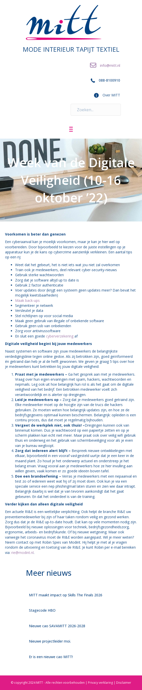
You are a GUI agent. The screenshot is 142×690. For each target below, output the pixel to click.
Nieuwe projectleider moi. (50, 641)
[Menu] (71, 129)
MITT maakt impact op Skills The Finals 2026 (65, 595)
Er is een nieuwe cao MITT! (51, 656)
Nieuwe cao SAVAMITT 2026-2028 (57, 625)
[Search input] (96, 110)
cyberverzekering (59, 336)
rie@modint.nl (22, 552)
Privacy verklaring (100, 682)
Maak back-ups (27, 300)
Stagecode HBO (42, 610)
